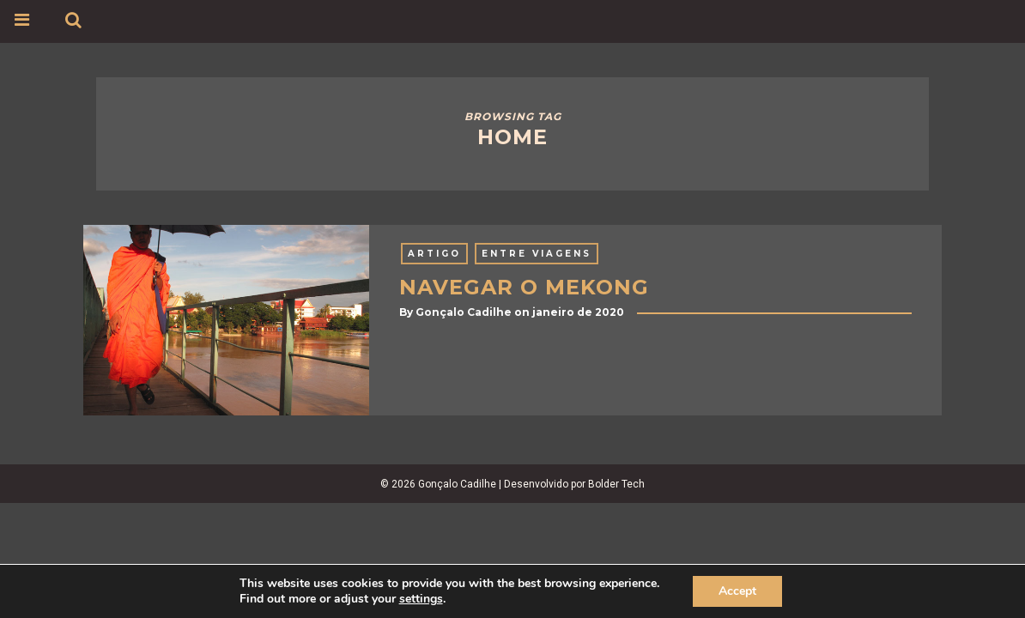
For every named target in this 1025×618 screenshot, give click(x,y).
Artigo (434, 253)
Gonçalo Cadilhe (463, 312)
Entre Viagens (536, 253)
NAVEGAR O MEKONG (524, 287)
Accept (737, 591)
